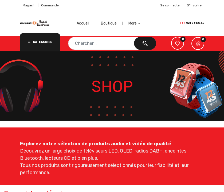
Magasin (29, 5)
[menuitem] (90, 23)
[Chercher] (145, 43)
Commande (50, 5)
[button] (135, 23)
